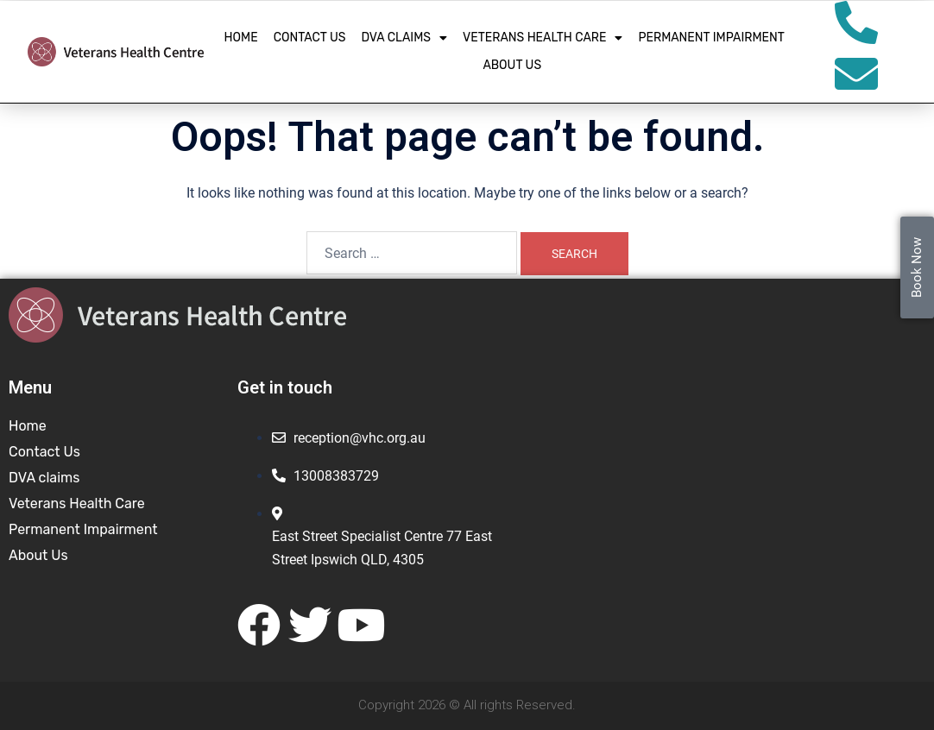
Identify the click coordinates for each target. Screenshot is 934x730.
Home (241, 37)
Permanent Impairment (711, 37)
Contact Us (310, 37)
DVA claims (404, 38)
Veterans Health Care (542, 38)
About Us (512, 65)
